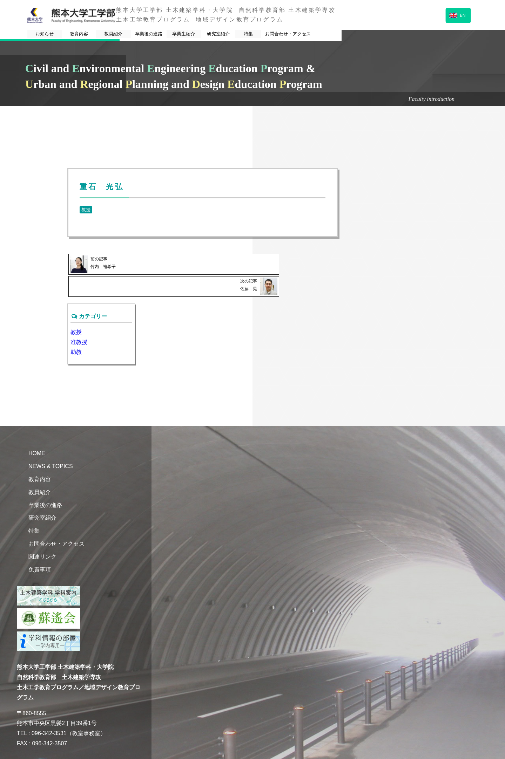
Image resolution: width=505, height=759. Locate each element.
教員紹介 (167, 34)
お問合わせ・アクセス (425, 34)
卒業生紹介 (271, 34)
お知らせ (66, 34)
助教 (76, 328)
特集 (367, 34)
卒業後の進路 (219, 34)
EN (457, 14)
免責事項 (39, 546)
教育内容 (117, 34)
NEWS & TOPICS (50, 443)
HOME (36, 430)
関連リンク (42, 533)
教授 (85, 209)
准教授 (78, 319)
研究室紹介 (323, 34)
